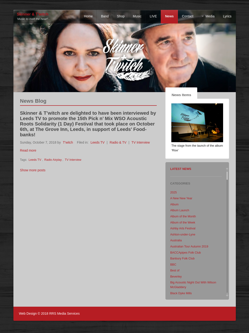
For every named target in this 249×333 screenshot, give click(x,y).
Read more (28, 150)
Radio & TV (118, 142)
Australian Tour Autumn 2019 (189, 246)
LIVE (153, 16)
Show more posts (32, 170)
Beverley (176, 276)
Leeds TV (98, 142)
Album (174, 204)
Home (88, 16)
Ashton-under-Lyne (182, 234)
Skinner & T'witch (32, 14)
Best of (174, 270)
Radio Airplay (53, 159)
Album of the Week (182, 222)
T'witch (68, 142)
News (169, 16)
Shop (121, 16)
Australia (176, 240)
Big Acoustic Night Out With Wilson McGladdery (193, 285)
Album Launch (179, 210)
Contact (187, 16)
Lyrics (227, 16)
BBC (173, 264)
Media (209, 16)
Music (137, 16)
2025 (173, 192)
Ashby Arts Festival (182, 228)
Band (105, 16)
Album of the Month (183, 216)
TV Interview (141, 142)
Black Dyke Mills (181, 293)
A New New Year (181, 198)
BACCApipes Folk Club (185, 252)
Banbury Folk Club (182, 258)
